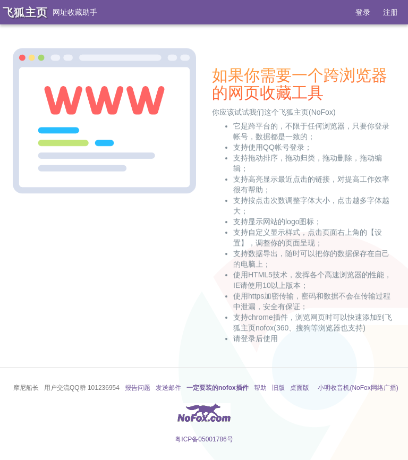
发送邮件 (168, 387)
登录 (362, 12)
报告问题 (137, 387)
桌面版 (299, 387)
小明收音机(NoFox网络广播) (358, 387)
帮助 (260, 387)
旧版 (278, 387)
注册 (390, 12)
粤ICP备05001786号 (204, 439)
